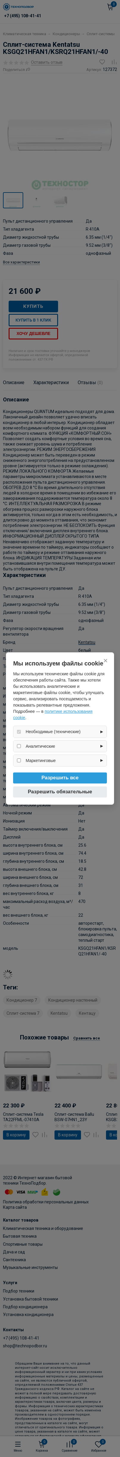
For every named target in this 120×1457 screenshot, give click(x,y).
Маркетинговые (41, 760)
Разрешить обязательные (60, 792)
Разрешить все (60, 778)
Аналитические (40, 746)
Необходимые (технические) (53, 731)
